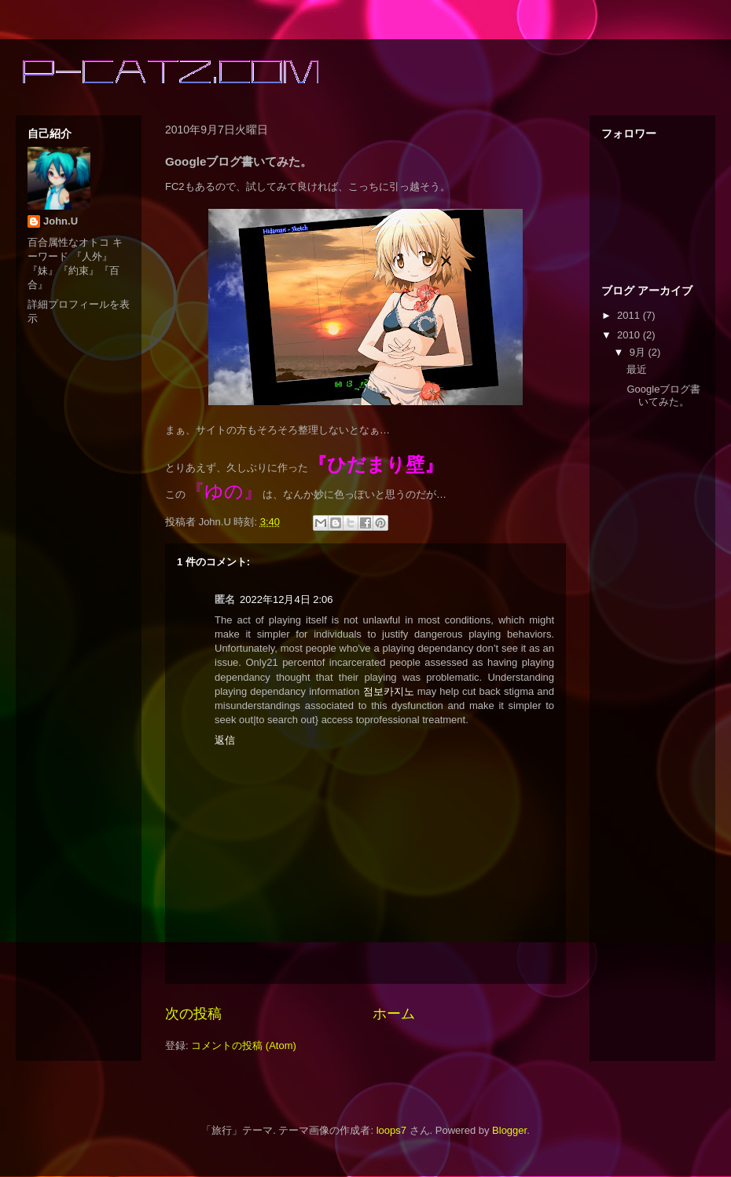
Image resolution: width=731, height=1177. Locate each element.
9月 (639, 352)
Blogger (509, 1130)
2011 (630, 315)
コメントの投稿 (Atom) (243, 1045)
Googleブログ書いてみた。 (663, 395)
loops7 (391, 1130)
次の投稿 (193, 1014)
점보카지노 (388, 691)
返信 (225, 740)
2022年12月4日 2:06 (286, 599)
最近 (636, 369)
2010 (630, 335)
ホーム (394, 1014)
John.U (60, 221)
